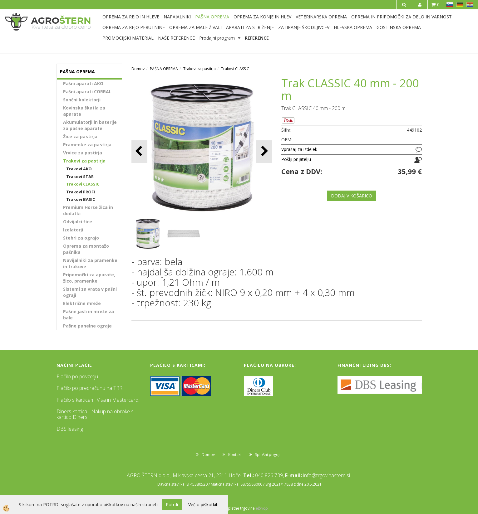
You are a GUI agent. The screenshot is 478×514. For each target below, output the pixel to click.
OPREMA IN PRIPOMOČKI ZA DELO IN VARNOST (401, 17)
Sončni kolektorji (82, 100)
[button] (264, 151)
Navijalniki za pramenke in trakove (90, 263)
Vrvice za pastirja (82, 153)
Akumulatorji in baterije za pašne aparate (90, 125)
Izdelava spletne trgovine (232, 508)
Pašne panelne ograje (87, 326)
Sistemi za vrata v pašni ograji (90, 292)
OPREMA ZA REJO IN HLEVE (130, 17)
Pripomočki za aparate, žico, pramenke (89, 278)
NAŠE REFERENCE (176, 38)
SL (449, 4)
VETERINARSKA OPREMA (321, 17)
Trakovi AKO (79, 169)
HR (469, 4)
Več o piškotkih (203, 504)
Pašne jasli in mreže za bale (88, 314)
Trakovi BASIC (80, 199)
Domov (138, 68)
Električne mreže (82, 303)
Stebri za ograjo (81, 238)
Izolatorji (73, 230)
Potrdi (172, 504)
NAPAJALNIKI (177, 17)
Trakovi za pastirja (84, 161)
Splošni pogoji (267, 454)
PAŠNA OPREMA (212, 17)
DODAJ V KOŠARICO (351, 196)
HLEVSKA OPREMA (353, 27)
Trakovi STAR (80, 176)
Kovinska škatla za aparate (84, 111)
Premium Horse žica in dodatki (88, 210)
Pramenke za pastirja (87, 145)
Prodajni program (217, 38)
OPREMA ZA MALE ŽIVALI (195, 27)
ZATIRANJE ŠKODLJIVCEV (303, 27)
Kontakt (235, 454)
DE (459, 4)
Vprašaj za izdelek (299, 149)
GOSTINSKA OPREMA (399, 27)
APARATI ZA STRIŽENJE (250, 27)
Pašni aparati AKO (83, 83)
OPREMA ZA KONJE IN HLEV (262, 17)
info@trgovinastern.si (326, 475)
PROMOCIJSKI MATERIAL (128, 38)
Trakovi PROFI (80, 192)
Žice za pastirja (80, 136)
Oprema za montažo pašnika (86, 249)
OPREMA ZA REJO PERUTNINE (133, 27)
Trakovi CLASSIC (82, 184)
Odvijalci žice (77, 222)
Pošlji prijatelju (296, 159)
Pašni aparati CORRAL (87, 92)
